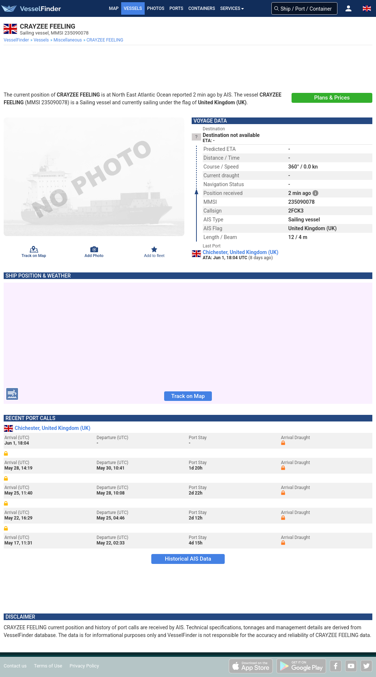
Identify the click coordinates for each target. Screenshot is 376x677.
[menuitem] (17, 40)
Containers (201, 8)
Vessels (133, 8)
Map (114, 8)
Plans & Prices (332, 97)
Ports (176, 8)
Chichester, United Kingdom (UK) (240, 252)
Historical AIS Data (188, 558)
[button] (348, 8)
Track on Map (188, 396)
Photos (155, 8)
